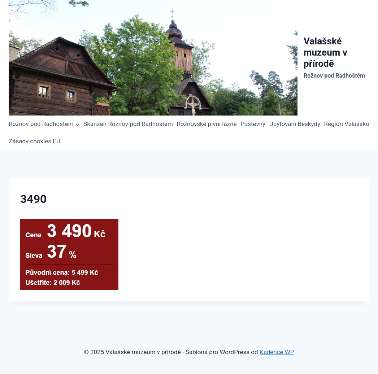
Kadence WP (277, 352)
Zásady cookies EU (34, 141)
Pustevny (252, 123)
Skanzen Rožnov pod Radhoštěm (128, 123)
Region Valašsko (346, 123)
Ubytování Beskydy (294, 123)
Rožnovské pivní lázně (207, 123)
